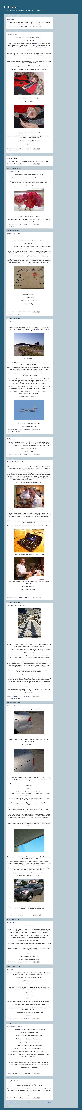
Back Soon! (10, 19)
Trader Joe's (18, 259)
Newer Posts (11, 1103)
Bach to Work (11, 439)
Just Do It (10, 969)
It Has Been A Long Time (14, 1026)
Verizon (16, 698)
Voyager (23, 670)
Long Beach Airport (17, 431)
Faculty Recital (34, 43)
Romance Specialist (17, 314)
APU (34, 45)
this (40, 875)
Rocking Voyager (12, 34)
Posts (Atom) (16, 1106)
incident (26, 709)
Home (29, 1103)
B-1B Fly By (10, 321)
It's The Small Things (13, 233)
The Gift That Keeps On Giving (16, 462)
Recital (12, 698)
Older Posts (47, 1103)
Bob (11, 314)
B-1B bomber (36, 329)
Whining (20, 698)
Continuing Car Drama (14, 706)
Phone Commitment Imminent (16, 605)
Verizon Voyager (34, 98)
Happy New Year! (12, 1081)
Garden (12, 226)
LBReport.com (17, 362)
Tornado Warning (12, 158)
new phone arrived (24, 66)
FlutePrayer (11, 7)
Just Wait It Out (11, 923)
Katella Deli (26, 581)
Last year (11, 473)
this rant (28, 663)
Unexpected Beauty (13, 171)
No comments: (27, 26)
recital (30, 678)
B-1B (12, 431)
